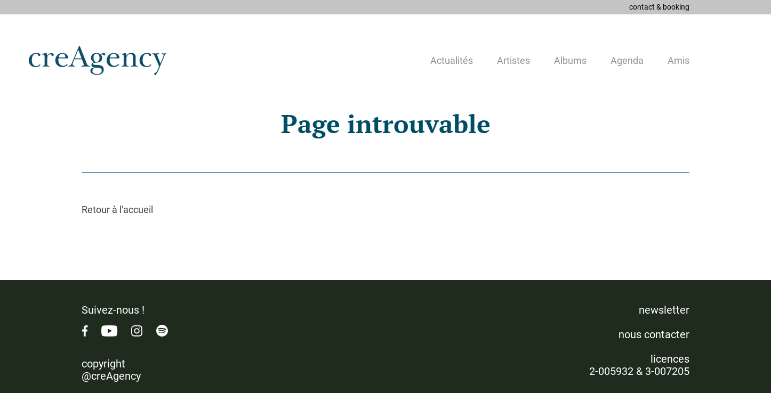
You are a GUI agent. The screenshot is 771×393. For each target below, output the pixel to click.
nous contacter (654, 334)
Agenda (627, 60)
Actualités (451, 60)
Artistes (513, 60)
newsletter (664, 310)
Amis (678, 60)
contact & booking (659, 7)
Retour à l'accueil (117, 209)
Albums (570, 60)
